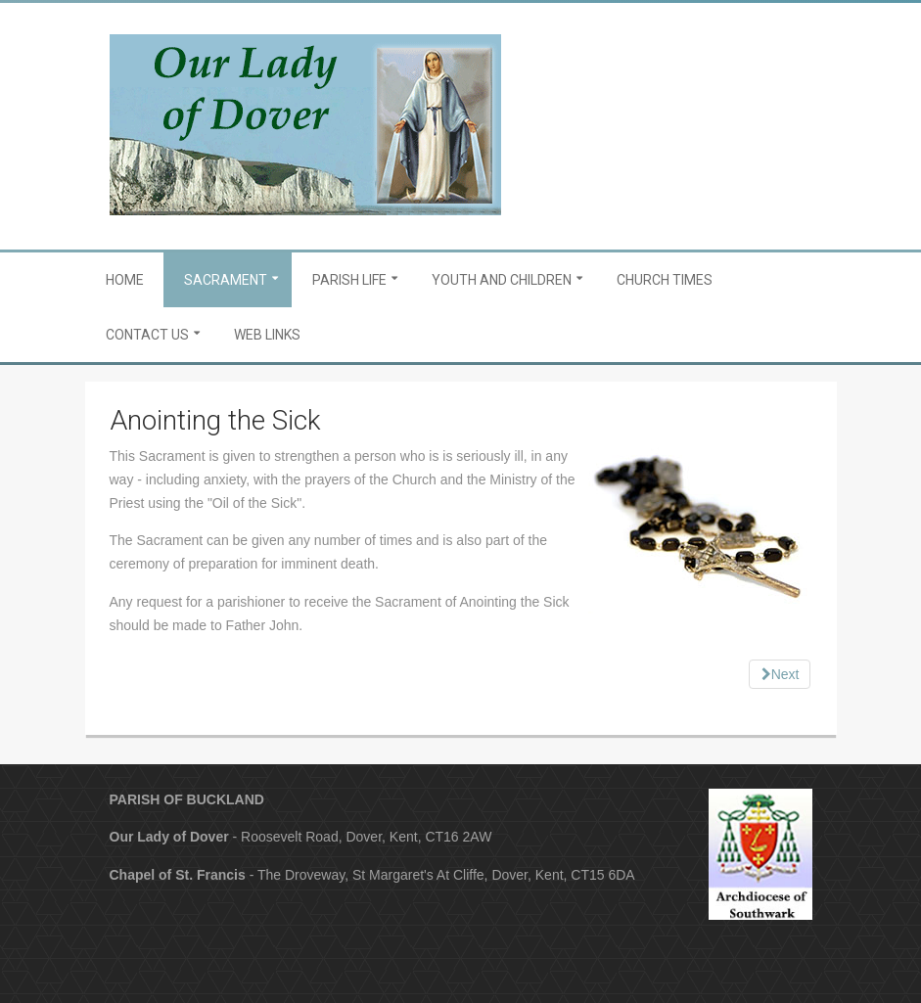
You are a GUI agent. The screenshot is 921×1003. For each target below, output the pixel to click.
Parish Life (349, 280)
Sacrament (225, 280)
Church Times (665, 280)
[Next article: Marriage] (779, 674)
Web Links (267, 334)
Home (125, 280)
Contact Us (147, 334)
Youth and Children (502, 280)
